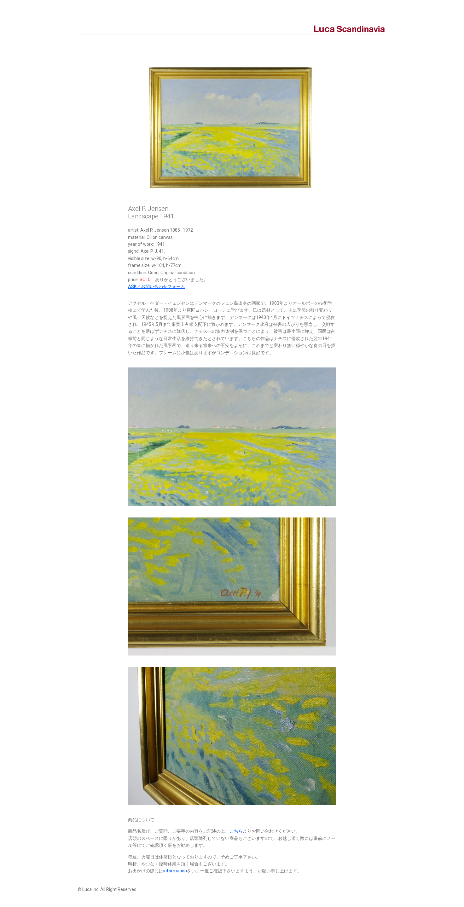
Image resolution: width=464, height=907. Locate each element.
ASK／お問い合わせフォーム (156, 286)
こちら (236, 831)
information (175, 870)
